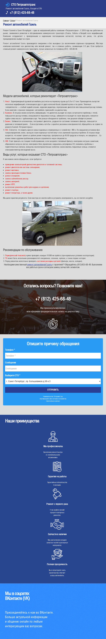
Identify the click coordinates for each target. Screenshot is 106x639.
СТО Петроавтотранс (23, 4)
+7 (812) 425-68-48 (22, 12)
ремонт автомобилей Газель (39, 264)
